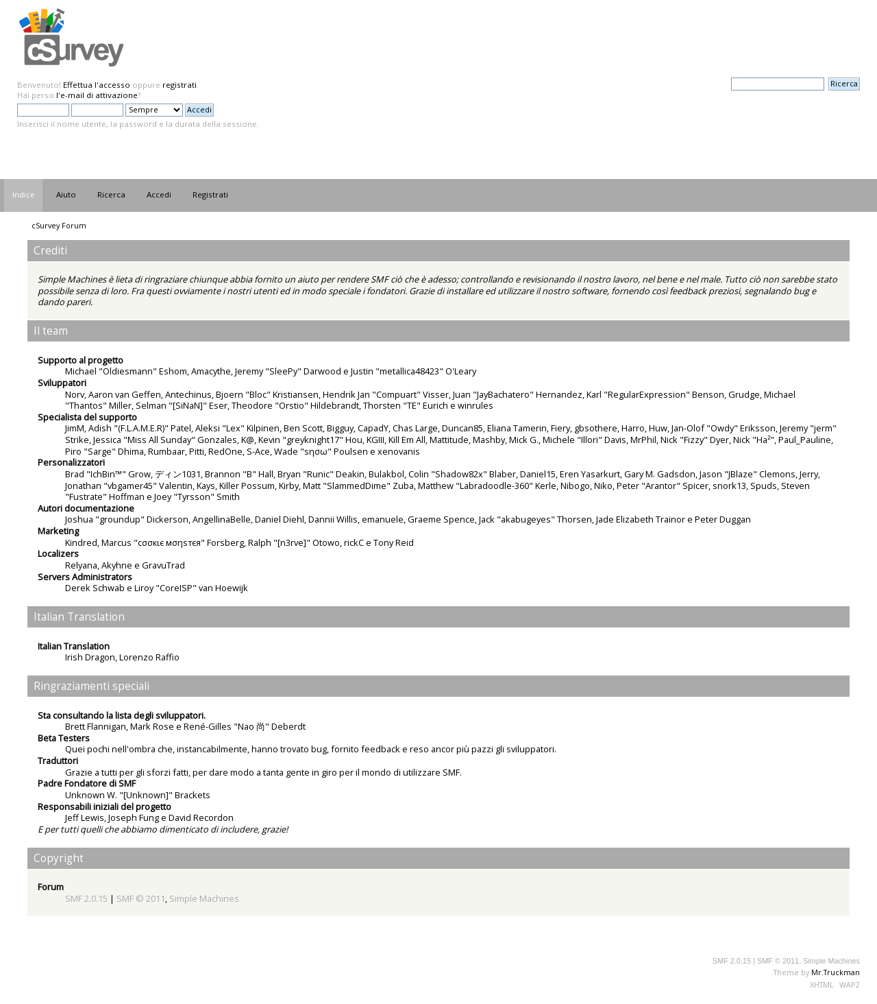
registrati (179, 85)
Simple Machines (204, 898)
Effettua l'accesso (96, 85)
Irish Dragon (90, 657)
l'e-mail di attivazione (97, 95)
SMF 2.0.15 (86, 898)
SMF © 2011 (140, 898)
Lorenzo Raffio (149, 657)
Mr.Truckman (835, 972)
